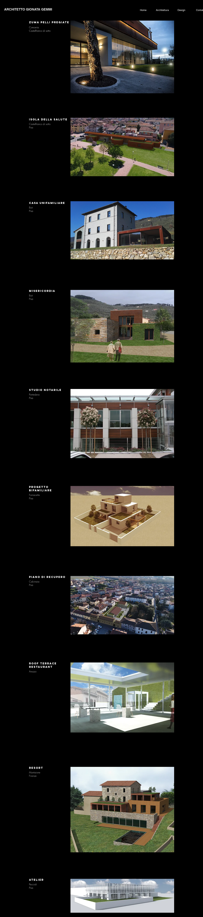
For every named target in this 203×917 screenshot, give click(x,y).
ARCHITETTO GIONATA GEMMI (28, 9)
